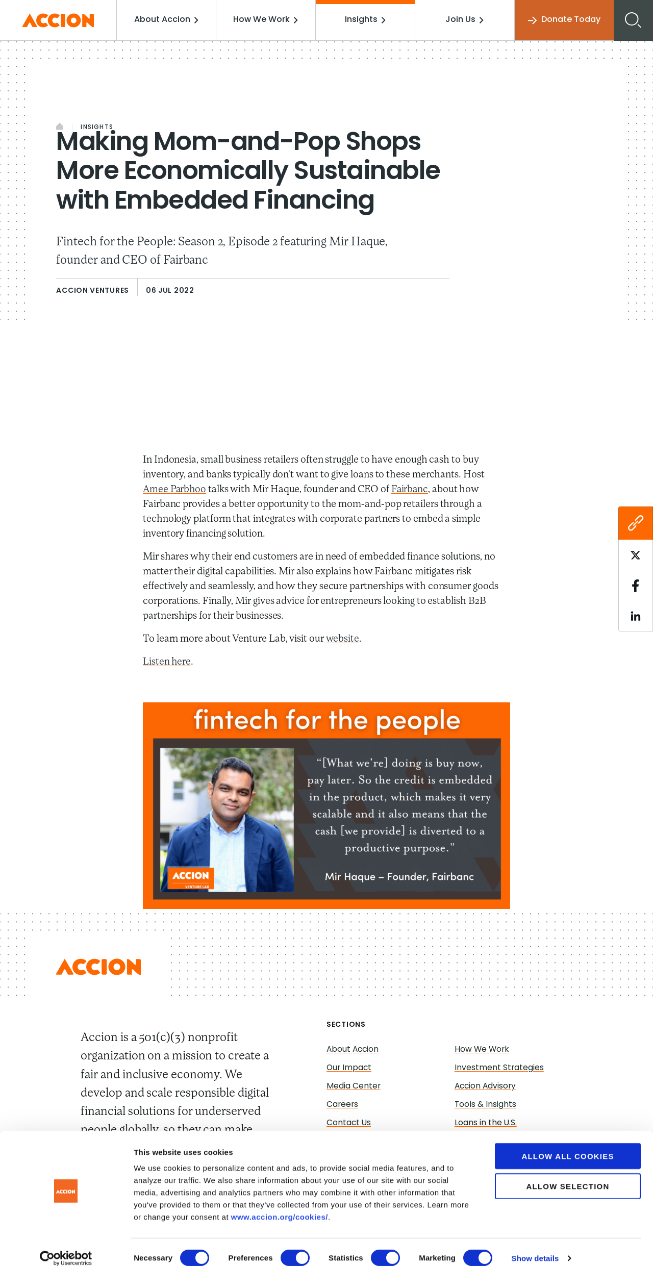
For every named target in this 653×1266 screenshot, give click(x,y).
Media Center (353, 1086)
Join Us (465, 20)
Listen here (167, 662)
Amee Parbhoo (175, 490)
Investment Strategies (499, 1068)
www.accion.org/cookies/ (279, 1204)
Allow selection (568, 1174)
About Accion (170, 20)
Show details (535, 1246)
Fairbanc (412, 490)
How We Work (268, 20)
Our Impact (349, 1068)
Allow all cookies (567, 1144)
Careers (342, 1105)
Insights (366, 20)
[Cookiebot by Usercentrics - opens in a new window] (66, 1246)
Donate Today (563, 20)
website (343, 639)
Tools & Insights (486, 1105)
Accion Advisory (486, 1086)
